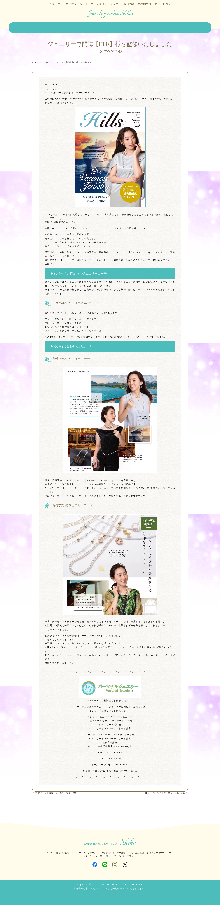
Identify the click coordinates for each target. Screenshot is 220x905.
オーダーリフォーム (61, 27)
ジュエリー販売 (82, 27)
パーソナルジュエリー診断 (108, 27)
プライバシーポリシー (125, 854)
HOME (22, 27)
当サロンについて (38, 27)
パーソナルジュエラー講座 (97, 854)
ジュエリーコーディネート (158, 27)
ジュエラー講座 (183, 27)
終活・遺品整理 (132, 27)
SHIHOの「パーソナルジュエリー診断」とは (163, 791)
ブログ (198, 27)
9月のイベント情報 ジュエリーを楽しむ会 (56, 791)
